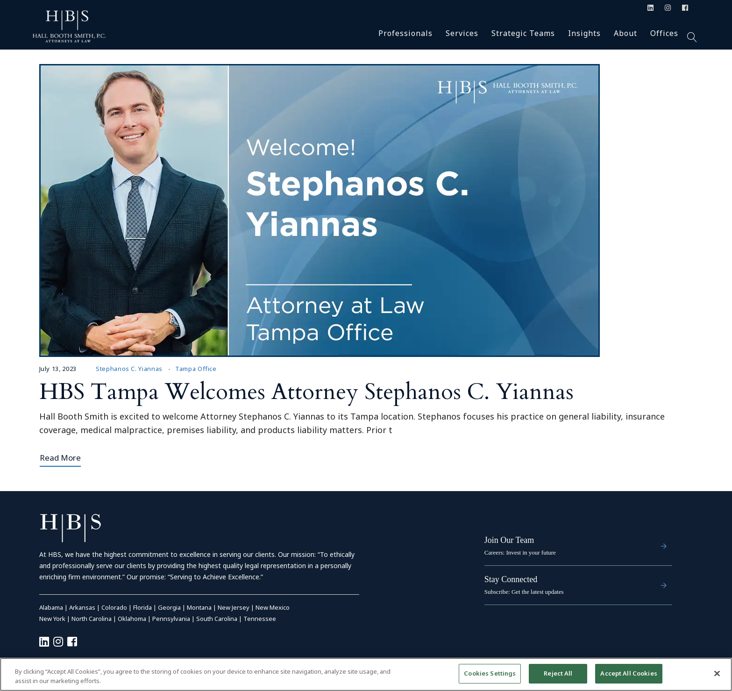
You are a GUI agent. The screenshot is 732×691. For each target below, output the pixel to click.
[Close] (717, 673)
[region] (366, 674)
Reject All (558, 673)
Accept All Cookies (628, 673)
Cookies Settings (490, 673)
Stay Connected (510, 579)
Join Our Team (509, 540)
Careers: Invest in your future (520, 552)
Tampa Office (196, 368)
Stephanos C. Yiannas (129, 368)
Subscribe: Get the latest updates (524, 591)
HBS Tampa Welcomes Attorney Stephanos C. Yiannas (306, 392)
